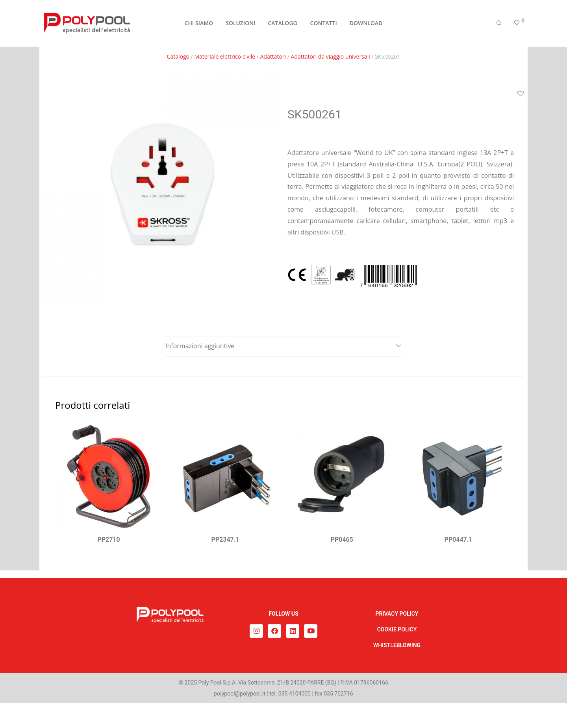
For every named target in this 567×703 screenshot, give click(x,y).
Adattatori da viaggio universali (330, 56)
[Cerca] (499, 24)
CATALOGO (282, 24)
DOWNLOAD (366, 24)
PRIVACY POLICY (397, 614)
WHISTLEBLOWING (397, 645)
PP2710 (108, 539)
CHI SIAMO (199, 24)
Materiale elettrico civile (224, 56)
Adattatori (273, 56)
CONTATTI (323, 24)
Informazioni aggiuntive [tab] (199, 345)
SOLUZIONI (240, 24)
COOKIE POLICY (397, 629)
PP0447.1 (458, 539)
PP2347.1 (225, 539)
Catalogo (178, 56)
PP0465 (341, 539)
